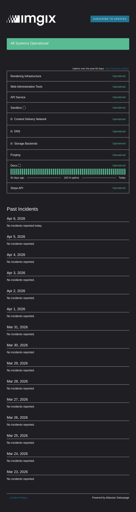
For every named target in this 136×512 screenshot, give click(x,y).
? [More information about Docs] (19, 165)
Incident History (17, 497)
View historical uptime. (117, 68)
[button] (109, 19)
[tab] (11, 172)
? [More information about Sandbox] (24, 108)
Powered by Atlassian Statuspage (110, 497)
